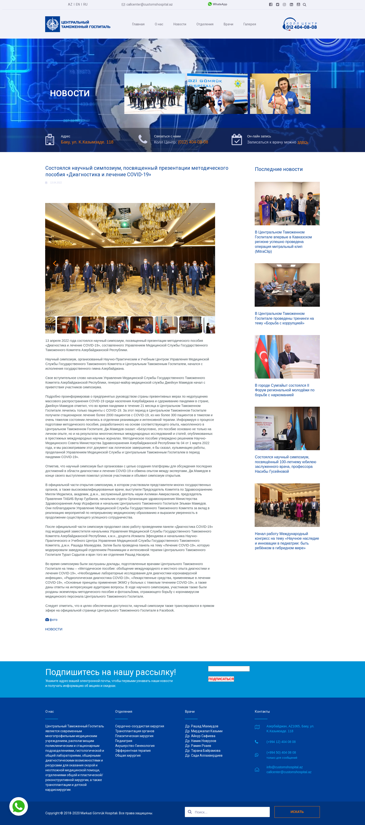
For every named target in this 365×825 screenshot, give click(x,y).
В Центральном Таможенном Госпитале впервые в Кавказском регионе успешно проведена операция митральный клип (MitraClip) (283, 243)
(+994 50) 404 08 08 (281, 752)
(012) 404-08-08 (194, 143)
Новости (179, 24)
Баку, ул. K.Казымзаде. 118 (87, 143)
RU (85, 4)
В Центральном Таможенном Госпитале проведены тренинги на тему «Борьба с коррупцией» (284, 318)
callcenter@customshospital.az (147, 4)
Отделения (204, 24)
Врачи (228, 24)
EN (78, 4)
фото (51, 623)
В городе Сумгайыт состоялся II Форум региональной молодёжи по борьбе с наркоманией (285, 389)
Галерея (249, 24)
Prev (54, 269)
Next (206, 269)
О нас (159, 24)
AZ (70, 4)
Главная (138, 24)
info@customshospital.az (285, 767)
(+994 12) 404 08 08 (281, 742)
